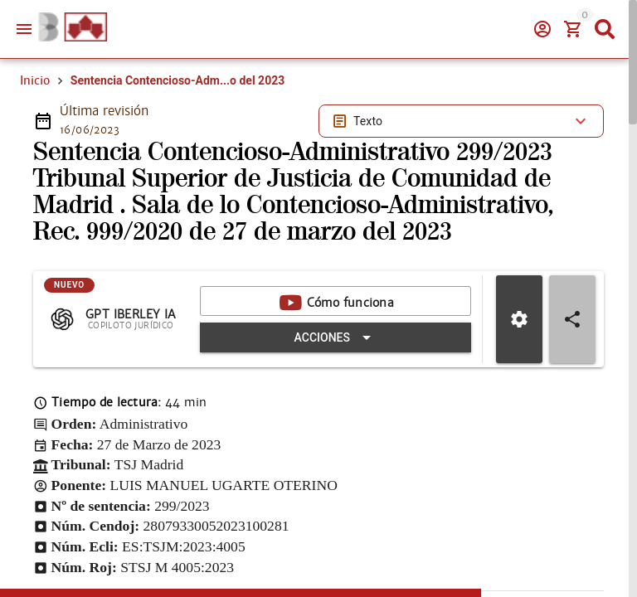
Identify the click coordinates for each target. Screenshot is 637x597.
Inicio (35, 139)
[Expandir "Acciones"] (342, 396)
